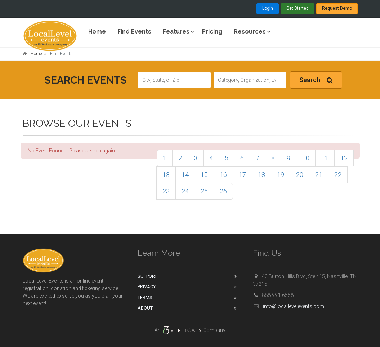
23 (166, 191)
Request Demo (337, 8)
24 (185, 191)
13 (166, 174)
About (145, 308)
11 (324, 158)
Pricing (212, 31)
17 (242, 174)
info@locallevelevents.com (288, 306)
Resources (250, 31)
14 (185, 174)
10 (305, 158)
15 (204, 174)
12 (344, 158)
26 (223, 191)
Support (147, 276)
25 (204, 191)
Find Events (134, 31)
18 (261, 174)
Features (176, 31)
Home (97, 31)
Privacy (147, 286)
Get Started (297, 8)
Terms (145, 297)
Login (267, 8)
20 (299, 174)
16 (223, 174)
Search (316, 80)
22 (337, 174)
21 (318, 174)
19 (280, 174)
